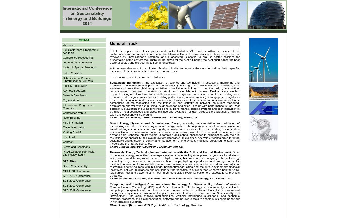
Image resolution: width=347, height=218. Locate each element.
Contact (68, 141)
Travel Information (74, 127)
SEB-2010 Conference (77, 185)
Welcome (68, 45)
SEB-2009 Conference (77, 190)
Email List (69, 137)
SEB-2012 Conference (77, 175)
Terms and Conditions (76, 146)
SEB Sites (69, 161)
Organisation (71, 100)
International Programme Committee (78, 106)
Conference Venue (74, 112)
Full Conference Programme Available (80, 51)
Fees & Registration (75, 85)
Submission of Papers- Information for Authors (78, 79)
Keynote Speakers (74, 90)
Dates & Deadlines (74, 95)
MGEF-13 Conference (76, 171)
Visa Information (73, 122)
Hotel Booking (71, 117)
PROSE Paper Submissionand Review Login (79, 153)
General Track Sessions (77, 62)
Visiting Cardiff (72, 132)
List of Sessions (72, 73)
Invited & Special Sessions (79, 67)
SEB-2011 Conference (77, 180)
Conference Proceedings (78, 57)
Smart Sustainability (75, 166)
